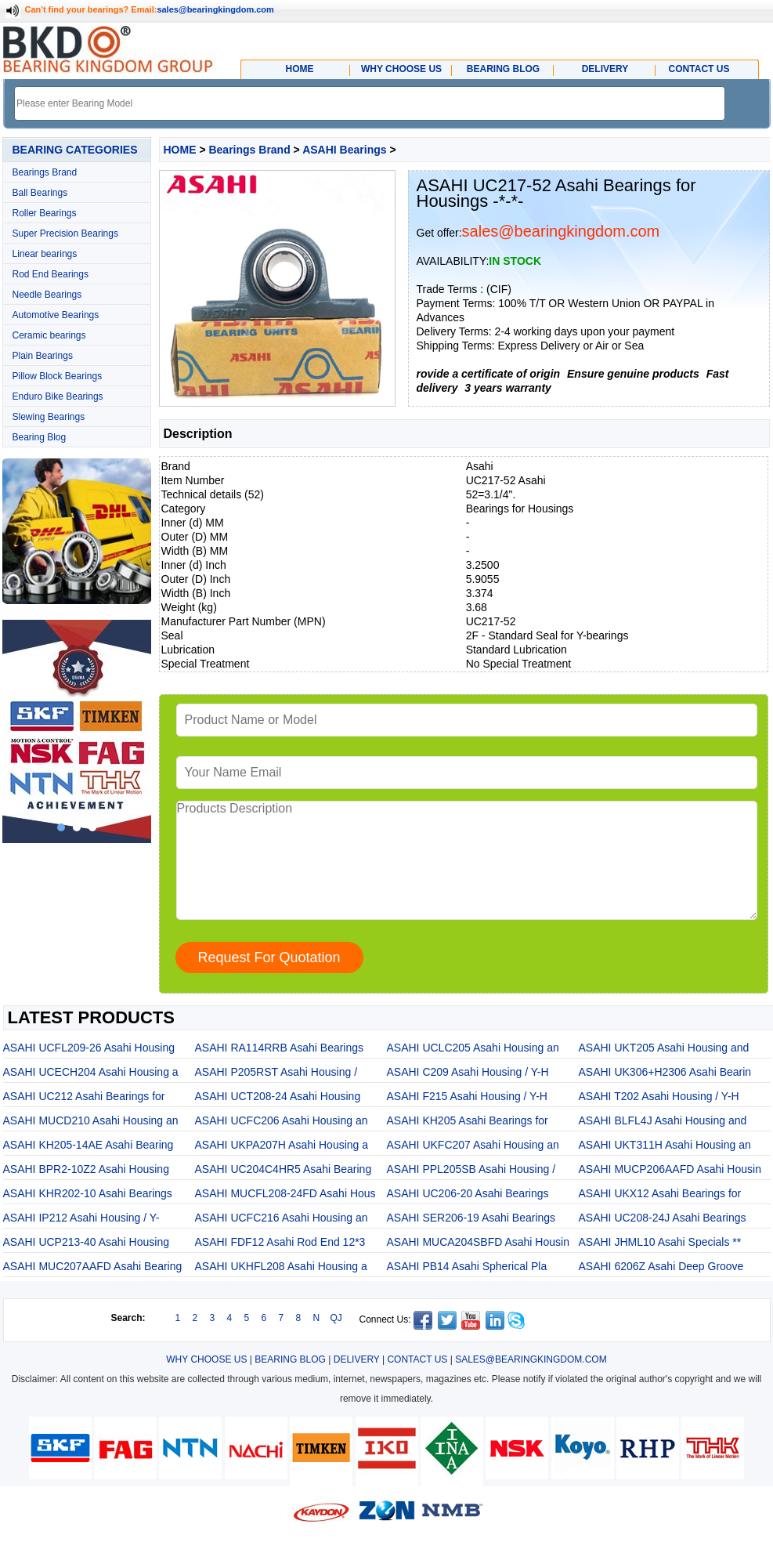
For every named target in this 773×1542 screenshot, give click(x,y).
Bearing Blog (40, 437)
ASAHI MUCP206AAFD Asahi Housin (670, 1169)
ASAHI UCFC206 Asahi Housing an (281, 1120)
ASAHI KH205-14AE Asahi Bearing (88, 1144)
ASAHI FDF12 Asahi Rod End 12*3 (280, 1242)
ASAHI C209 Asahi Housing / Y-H (468, 1072)
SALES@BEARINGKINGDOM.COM (531, 1359)
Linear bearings (45, 253)
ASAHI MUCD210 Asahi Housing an (91, 1120)
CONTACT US (417, 1359)
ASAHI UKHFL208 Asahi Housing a (281, 1266)
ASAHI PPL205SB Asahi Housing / (471, 1169)
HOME (180, 149)
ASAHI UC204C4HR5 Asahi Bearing (283, 1169)
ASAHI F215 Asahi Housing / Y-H (467, 1096)
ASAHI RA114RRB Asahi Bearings (279, 1047)
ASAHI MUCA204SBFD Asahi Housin (478, 1242)
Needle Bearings (47, 294)
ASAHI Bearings (344, 149)
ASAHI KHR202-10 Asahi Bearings (87, 1193)
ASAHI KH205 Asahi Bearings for (467, 1120)
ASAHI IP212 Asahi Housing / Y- (81, 1217)
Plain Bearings (43, 355)
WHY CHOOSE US (206, 1359)
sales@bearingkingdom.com (215, 9)
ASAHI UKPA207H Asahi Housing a (282, 1144)
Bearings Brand (45, 172)
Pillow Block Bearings (58, 376)
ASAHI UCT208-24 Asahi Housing (278, 1096)
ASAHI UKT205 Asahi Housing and (664, 1047)
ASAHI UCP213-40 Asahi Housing (86, 1242)
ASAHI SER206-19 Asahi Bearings (471, 1217)
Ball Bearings (40, 192)
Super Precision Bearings (65, 233)
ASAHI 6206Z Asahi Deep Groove (661, 1266)
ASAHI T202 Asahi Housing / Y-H (659, 1096)
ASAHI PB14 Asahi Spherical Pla (467, 1266)
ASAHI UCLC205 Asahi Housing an (473, 1047)
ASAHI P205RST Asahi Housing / (276, 1072)
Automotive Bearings (56, 314)
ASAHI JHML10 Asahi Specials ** (660, 1242)
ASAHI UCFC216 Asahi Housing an (281, 1217)
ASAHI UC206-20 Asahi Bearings (468, 1193)
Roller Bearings (45, 213)
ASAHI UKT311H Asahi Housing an (665, 1144)
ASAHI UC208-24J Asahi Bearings (662, 1217)
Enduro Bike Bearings (58, 396)
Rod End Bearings (50, 274)
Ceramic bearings (49, 335)
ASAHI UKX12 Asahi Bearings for (660, 1193)
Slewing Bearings (49, 416)
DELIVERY (357, 1359)
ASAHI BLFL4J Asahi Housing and (663, 1120)
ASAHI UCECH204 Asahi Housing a (91, 1072)
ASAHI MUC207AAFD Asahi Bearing (92, 1266)
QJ (336, 1317)
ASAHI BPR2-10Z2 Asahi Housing (86, 1169)
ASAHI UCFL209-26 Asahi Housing (89, 1047)
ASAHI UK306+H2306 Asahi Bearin (665, 1072)
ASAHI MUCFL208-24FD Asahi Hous (285, 1193)
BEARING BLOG (290, 1359)
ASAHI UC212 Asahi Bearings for (84, 1096)
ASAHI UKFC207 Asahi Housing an (473, 1144)
